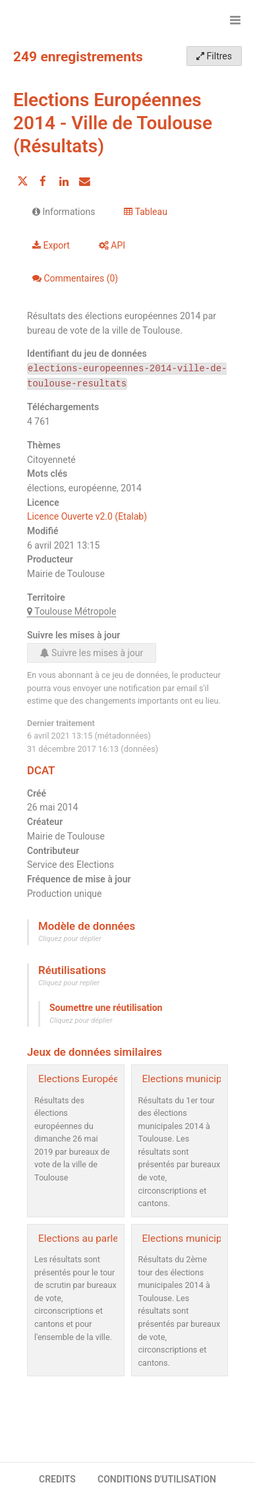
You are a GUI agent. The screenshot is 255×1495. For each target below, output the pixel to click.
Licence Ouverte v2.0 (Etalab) (87, 516)
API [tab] (112, 245)
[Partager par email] (84, 181)
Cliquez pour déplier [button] (69, 938)
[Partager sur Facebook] (43, 181)
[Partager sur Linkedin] (64, 181)
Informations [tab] (63, 211)
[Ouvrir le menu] (235, 20)
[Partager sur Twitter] (22, 181)
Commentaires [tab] (75, 278)
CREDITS (57, 1479)
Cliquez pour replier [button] (68, 983)
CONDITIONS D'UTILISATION (157, 1479)
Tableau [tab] (145, 211)
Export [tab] (51, 245)
